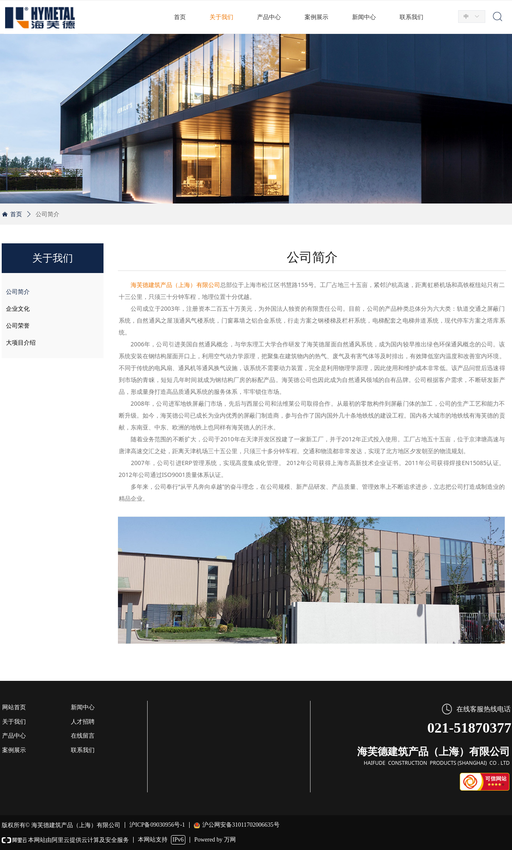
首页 (16, 214)
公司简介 (47, 214)
